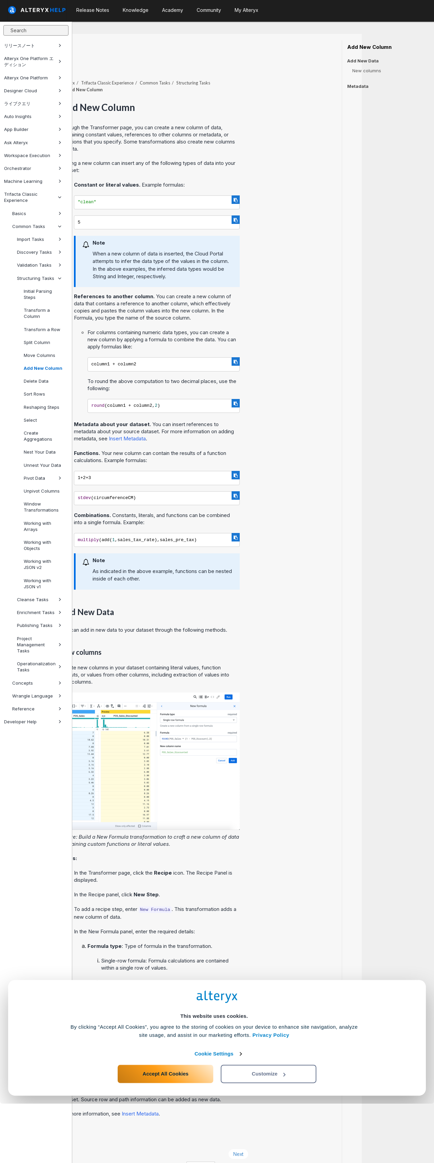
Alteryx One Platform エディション (32, 61)
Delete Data (36, 381)
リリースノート (32, 45)
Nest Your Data (40, 452)
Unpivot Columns (42, 491)
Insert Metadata (199, 420)
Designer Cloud (32, 90)
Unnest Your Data (42, 465)
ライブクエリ (32, 103)
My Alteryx (246, 10)
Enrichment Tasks (39, 612)
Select (30, 420)
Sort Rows (34, 394)
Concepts (36, 683)
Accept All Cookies (166, 1133)
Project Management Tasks (39, 644)
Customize (269, 1133)
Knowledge (136, 10)
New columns (366, 70)
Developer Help (32, 721)
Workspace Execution (32, 155)
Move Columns (39, 355)
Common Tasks (36, 226)
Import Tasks (39, 239)
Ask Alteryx (32, 142)
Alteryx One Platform (32, 77)
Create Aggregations (38, 436)
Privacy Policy (270, 1094)
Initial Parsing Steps (38, 294)
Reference (36, 708)
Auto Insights (32, 116)
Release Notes (92, 10)
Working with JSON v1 (37, 583)
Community (209, 10)
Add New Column (43, 368)
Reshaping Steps (41, 407)
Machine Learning (32, 181)
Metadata (358, 86)
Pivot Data (42, 478)
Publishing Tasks (39, 625)
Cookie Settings (214, 1113)
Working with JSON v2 (37, 564)
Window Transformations (41, 507)
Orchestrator (32, 168)
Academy (172, 10)
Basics (36, 213)
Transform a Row (42, 329)
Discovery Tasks (39, 252)
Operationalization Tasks (39, 666)
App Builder (32, 129)
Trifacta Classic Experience (32, 197)
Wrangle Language (36, 696)
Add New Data (363, 60)
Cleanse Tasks (39, 599)
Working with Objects (37, 545)
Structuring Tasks (39, 278)
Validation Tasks (39, 265)
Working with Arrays (37, 526)
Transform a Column (37, 313)
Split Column (37, 342)
